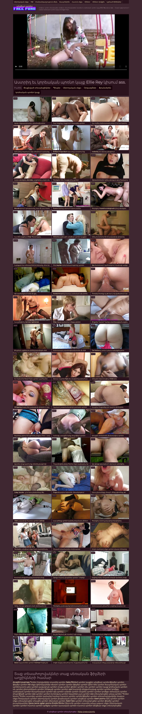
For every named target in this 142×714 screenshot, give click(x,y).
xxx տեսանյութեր (99, 694)
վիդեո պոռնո (77, 687)
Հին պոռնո (112, 698)
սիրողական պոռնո (47, 698)
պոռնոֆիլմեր (83, 696)
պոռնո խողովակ (52, 694)
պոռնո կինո (87, 684)
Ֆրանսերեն (105, 88)
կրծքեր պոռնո (50, 705)
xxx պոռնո (37, 694)
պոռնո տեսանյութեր (86, 701)
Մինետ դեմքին (98, 2)
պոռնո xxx (66, 689)
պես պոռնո (32, 687)
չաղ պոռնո (84, 694)
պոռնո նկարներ (69, 694)
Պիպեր (56, 88)
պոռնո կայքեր (85, 682)
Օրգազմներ (90, 88)
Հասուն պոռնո (85, 705)
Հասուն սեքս (77, 2)
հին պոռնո (98, 684)
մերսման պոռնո (57, 701)
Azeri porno (100, 698)
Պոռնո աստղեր (27, 696)
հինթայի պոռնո (53, 689)
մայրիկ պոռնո (86, 691)
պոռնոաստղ (19, 687)
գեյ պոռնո (58, 691)
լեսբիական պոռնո (67, 698)
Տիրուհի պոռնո (73, 703)
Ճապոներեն (64, 2)
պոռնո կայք (102, 687)
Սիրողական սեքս (21, 2)
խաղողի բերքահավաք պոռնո (88, 689)
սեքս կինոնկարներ (40, 684)
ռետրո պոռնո (58, 684)
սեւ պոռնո (90, 687)
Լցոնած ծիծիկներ (114, 2)
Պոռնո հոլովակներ (40, 682)
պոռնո (121, 698)
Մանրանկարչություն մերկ (46, 2)
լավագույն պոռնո (48, 687)
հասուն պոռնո (67, 696)
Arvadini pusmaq (21, 682)
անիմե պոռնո (71, 691)
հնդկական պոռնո (27, 698)
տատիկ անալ (88, 703)
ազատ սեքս (102, 703)
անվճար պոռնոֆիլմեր (105, 682)
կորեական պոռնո (118, 687)
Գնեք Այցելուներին (86, 712)
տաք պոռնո (63, 687)
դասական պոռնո (67, 705)
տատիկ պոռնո (57, 682)
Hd (32, 2)
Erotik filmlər (58, 703)
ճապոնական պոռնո (115, 684)
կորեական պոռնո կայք (27, 92)
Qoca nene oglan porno (40, 703)
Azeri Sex (70, 701)
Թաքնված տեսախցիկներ (37, 88)
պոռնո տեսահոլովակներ (103, 696)
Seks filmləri (72, 682)
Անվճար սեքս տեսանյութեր (107, 705)
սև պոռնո (18, 689)
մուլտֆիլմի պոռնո (22, 694)
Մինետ (87, 2)
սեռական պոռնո (118, 691)
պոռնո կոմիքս (111, 689)
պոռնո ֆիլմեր (73, 684)
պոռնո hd (25, 684)
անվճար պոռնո (24, 6)
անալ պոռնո (115, 694)
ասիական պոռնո (22, 691)
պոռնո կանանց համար (48, 696)
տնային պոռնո (40, 701)
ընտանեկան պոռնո (33, 689)
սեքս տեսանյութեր (22, 701)
